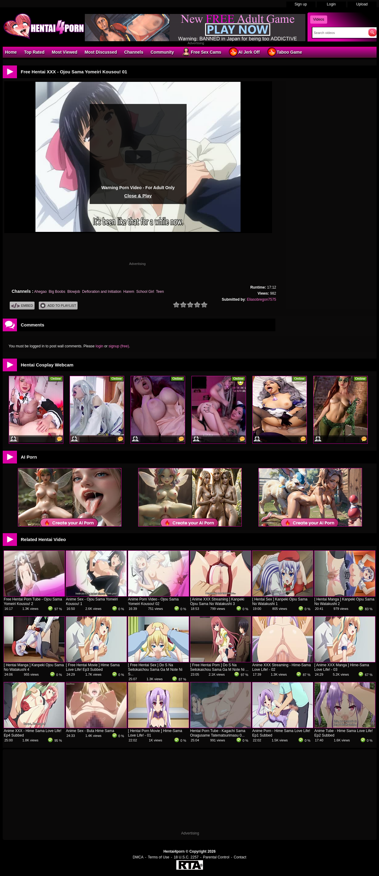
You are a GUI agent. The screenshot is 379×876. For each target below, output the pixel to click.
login (99, 346)
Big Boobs (57, 291)
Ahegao (40, 291)
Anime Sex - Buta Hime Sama (90, 731)
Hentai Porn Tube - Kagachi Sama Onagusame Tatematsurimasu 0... (217, 733)
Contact (240, 857)
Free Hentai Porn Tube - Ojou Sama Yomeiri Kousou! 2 (33, 601)
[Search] (338, 33)
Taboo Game (284, 52)
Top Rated (34, 52)
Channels (133, 52)
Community (162, 52)
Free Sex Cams (201, 52)
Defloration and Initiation (101, 291)
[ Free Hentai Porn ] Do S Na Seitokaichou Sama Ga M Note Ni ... (219, 667)
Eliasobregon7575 (261, 299)
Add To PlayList (58, 305)
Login (331, 4)
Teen (160, 291)
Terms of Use (158, 857)
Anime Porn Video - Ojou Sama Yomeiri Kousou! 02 (153, 601)
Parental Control (216, 857)
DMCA (138, 857)
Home (11, 52)
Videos (318, 19)
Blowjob (73, 291)
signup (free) (118, 346)
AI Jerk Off (244, 52)
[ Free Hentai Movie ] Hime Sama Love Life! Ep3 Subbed (93, 667)
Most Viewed (65, 52)
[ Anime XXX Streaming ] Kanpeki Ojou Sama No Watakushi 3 (217, 601)
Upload (361, 4)
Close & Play (138, 195)
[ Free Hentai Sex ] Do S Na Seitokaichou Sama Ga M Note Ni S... (155, 669)
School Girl (145, 291)
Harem (128, 291)
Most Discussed (101, 52)
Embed (22, 305)
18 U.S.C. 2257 (186, 857)
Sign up (300, 4)
